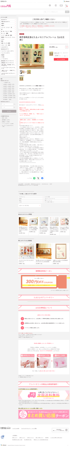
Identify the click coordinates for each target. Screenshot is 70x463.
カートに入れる (61, 61)
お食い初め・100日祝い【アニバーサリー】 (8, 67)
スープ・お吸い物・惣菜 (6, 37)
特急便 (2, 57)
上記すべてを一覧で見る (24, 216)
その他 (55, 187)
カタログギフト (4, 49)
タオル (2, 41)
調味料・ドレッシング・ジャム (8, 39)
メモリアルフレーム (49, 187)
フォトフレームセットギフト (7, 53)
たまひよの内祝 (28, 187)
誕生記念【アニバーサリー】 (38, 187)
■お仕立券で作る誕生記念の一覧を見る (27, 105)
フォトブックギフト (5, 55)
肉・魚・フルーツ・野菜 (6, 33)
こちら (42, 108)
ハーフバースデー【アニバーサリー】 (8, 70)
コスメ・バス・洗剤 (5, 47)
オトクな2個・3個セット (51, 212)
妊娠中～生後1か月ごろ (44, 313)
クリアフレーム (23, 201)
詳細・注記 (38, 88)
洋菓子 (2, 25)
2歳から (43, 336)
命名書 (21, 204)
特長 (25, 88)
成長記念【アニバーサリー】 (7, 65)
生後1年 (43, 332)
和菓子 (2, 27)
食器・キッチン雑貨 (5, 45)
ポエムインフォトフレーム (51, 204)
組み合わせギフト (5, 51)
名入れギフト (4, 21)
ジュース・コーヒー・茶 (6, 29)
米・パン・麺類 (4, 35)
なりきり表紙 (48, 201)
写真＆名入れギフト (5, 23)
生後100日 (44, 322)
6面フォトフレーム (50, 208)
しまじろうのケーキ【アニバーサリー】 (8, 76)
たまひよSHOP (21, 187)
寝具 (2, 43)
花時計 (21, 208)
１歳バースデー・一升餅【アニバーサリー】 (8, 73)
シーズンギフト (4, 61)
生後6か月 (44, 327)
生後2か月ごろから (44, 318)
